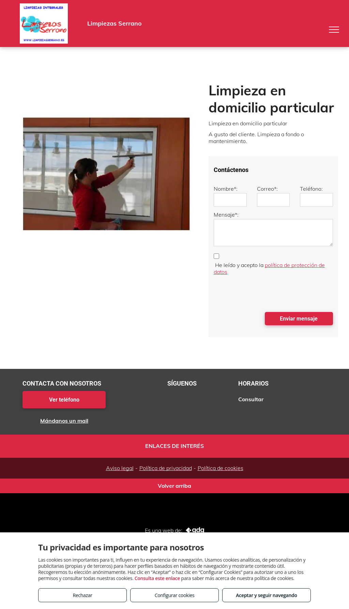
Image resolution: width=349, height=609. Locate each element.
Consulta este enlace (157, 578)
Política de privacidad (165, 468)
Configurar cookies (175, 595)
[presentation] (265, 292)
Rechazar (82, 595)
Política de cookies (220, 468)
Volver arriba (174, 485)
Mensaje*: (226, 214)
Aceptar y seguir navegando (266, 595)
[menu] (334, 29)
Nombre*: (226, 188)
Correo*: (267, 188)
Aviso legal (120, 468)
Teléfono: (311, 188)
